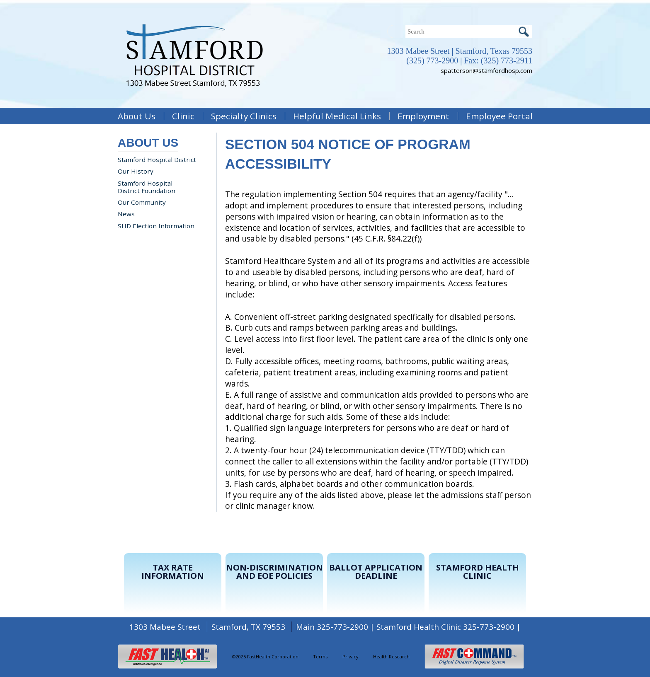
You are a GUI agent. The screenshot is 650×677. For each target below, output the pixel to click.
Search (523, 31)
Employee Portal (499, 116)
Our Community (142, 202)
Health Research (391, 656)
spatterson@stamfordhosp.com (486, 70)
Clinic (183, 116)
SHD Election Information (156, 226)
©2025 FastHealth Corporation (265, 656)
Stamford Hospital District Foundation (146, 186)
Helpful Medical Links (337, 116)
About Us (136, 116)
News (126, 214)
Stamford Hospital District (157, 159)
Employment (423, 116)
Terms (320, 656)
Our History (135, 171)
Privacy (350, 656)
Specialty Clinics (243, 116)
